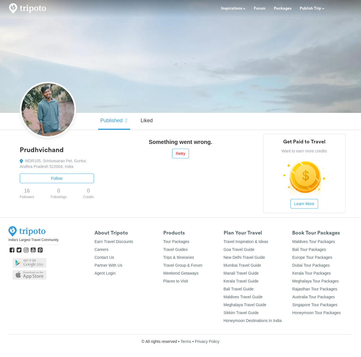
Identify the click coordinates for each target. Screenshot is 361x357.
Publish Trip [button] (312, 8)
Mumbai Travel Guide (242, 265)
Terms (185, 341)
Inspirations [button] (233, 8)
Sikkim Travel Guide (241, 312)
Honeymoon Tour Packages (316, 312)
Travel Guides (175, 249)
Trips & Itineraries (178, 257)
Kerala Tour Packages (311, 273)
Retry (180, 153)
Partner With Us (108, 265)
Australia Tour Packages (313, 297)
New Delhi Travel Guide (244, 257)
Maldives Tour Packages (313, 241)
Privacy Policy (207, 341)
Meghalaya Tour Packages (315, 281)
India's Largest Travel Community (33, 240)
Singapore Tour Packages (314, 305)
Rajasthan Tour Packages (314, 289)
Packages (282, 8)
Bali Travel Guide (239, 289)
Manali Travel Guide (241, 273)
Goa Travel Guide (239, 249)
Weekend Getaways (181, 273)
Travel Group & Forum (182, 265)
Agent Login (105, 273)
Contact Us (104, 257)
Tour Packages (176, 241)
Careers (101, 249)
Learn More (304, 204)
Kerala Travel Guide (241, 281)
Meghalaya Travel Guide (245, 305)
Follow (56, 178)
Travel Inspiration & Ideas (246, 241)
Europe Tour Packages (312, 257)
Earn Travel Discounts (113, 241)
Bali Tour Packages (309, 249)
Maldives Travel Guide (243, 297)
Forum (259, 8)
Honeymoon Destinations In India (253, 320)
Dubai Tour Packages (311, 265)
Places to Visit (175, 281)
